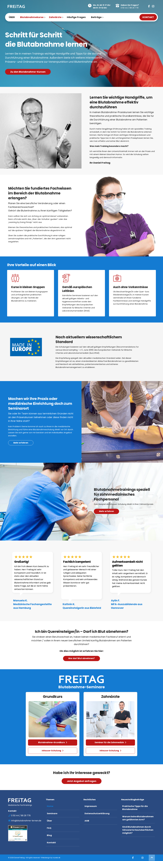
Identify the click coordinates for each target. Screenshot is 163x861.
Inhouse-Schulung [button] (52, 750)
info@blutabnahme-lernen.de (24, 820)
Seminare (52, 813)
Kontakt (51, 842)
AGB (87, 820)
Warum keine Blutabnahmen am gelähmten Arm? (138, 818)
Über (49, 820)
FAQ (49, 828)
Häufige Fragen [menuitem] (76, 17)
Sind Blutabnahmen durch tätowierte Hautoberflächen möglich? (137, 829)
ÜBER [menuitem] (12, 17)
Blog (49, 835)
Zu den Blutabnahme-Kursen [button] (27, 71)
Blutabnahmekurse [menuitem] (32, 17)
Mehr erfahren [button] (106, 517)
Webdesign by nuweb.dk (50, 858)
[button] (149, 6)
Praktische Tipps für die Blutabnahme (135, 808)
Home (50, 806)
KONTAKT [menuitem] (148, 17)
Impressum (91, 806)
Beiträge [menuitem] (96, 17)
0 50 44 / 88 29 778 (129, 8)
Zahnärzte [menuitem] (55, 17)
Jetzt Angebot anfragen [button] (81, 781)
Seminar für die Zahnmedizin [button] (110, 742)
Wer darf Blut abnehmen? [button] (81, 658)
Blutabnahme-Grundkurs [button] (52, 742)
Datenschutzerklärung (97, 813)
